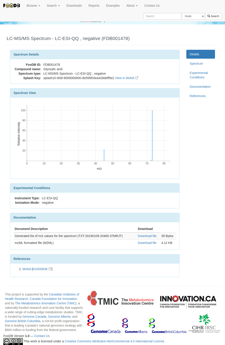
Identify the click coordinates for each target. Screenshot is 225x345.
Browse (33, 5)
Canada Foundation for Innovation (53, 299)
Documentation (200, 86)
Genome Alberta (59, 316)
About (132, 5)
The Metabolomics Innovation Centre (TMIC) (45, 303)
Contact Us (152, 5)
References (198, 96)
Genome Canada (34, 316)
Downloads (74, 5)
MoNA (26, 269)
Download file (147, 236)
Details (194, 54)
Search (53, 5)
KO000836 (42, 269)
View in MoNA (126, 78)
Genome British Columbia (22, 321)
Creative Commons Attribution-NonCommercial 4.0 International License (115, 341)
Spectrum (196, 63)
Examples (113, 5)
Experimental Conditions (199, 75)
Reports (93, 5)
